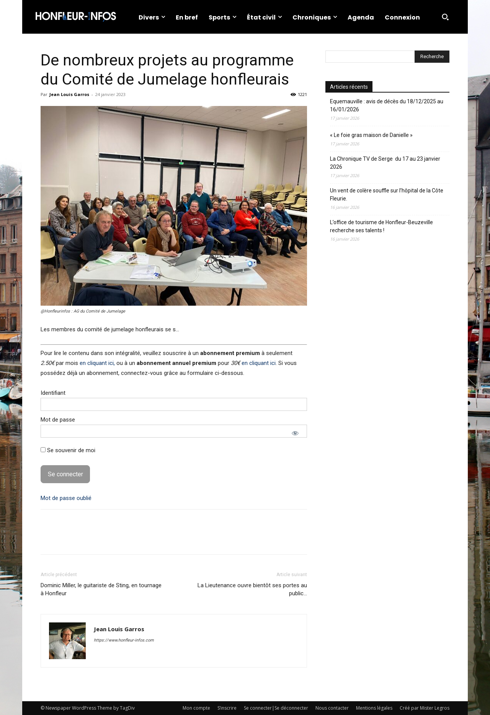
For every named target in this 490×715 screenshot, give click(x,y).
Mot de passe (58, 419)
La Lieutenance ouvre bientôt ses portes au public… (252, 589)
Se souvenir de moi (68, 450)
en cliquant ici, (97, 363)
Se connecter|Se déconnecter (276, 708)
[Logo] (76, 17)
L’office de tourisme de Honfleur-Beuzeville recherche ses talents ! (381, 226)
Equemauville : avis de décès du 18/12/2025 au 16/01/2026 (386, 105)
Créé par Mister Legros (424, 708)
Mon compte (196, 708)
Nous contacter (332, 708)
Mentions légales (374, 708)
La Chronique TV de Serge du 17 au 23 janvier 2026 (385, 163)
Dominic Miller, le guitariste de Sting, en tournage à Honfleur (101, 589)
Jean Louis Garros (69, 94)
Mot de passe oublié (66, 498)
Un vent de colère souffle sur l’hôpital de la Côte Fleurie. (386, 194)
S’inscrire (227, 708)
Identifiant (53, 392)
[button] (445, 17)
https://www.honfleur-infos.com (124, 640)
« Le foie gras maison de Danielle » (371, 135)
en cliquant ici (259, 363)
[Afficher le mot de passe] (295, 433)
